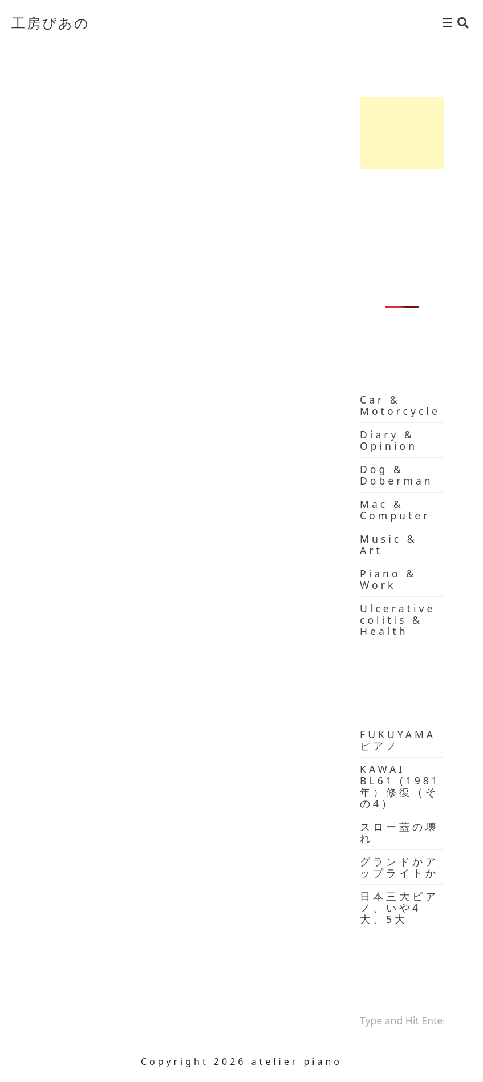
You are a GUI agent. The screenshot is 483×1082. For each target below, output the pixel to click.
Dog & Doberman (396, 474)
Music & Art (388, 544)
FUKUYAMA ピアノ (398, 740)
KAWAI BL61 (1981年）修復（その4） (400, 786)
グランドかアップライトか (399, 867)
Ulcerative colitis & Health (397, 620)
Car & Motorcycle (400, 405)
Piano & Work (388, 579)
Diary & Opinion (388, 440)
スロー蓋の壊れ (399, 832)
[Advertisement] (402, 133)
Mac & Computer (395, 509)
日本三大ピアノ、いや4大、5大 (399, 907)
